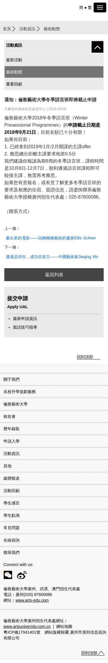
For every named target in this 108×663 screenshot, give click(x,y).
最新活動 (14, 60)
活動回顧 (11, 490)
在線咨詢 (11, 540)
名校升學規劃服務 (19, 391)
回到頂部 (85, 357)
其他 (7, 466)
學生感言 (11, 503)
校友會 (9, 416)
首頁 (7, 28)
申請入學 (11, 441)
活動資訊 (27, 28)
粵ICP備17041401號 (21, 632)
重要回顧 (14, 84)
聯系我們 (11, 552)
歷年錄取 (11, 428)
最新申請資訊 (25, 318)
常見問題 (11, 527)
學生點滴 (11, 515)
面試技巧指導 (25, 327)
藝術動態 (14, 72)
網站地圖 (64, 626)
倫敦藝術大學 (15, 404)
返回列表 (54, 274)
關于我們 (11, 379)
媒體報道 (11, 478)
